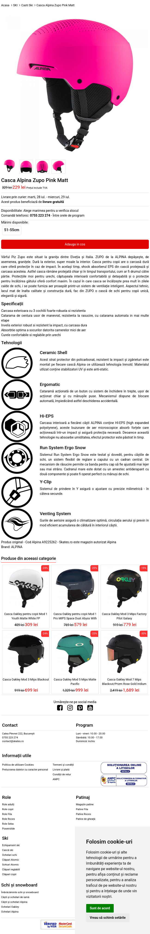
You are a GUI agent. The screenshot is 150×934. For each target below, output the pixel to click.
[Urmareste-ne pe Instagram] (70, 709)
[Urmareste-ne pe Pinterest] (80, 709)
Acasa (5, 5)
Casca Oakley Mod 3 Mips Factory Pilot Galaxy (124, 616)
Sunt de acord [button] (100, 908)
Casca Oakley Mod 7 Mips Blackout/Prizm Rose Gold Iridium (124, 682)
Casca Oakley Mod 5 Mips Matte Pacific (75, 682)
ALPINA (16, 547)
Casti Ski (27, 5)
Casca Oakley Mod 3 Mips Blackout (26, 679)
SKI (15, 5)
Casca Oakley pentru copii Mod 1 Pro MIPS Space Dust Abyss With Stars (75, 616)
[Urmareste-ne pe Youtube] (90, 709)
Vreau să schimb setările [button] (108, 917)
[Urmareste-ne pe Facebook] (59, 709)
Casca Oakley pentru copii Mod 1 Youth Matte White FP (25, 616)
